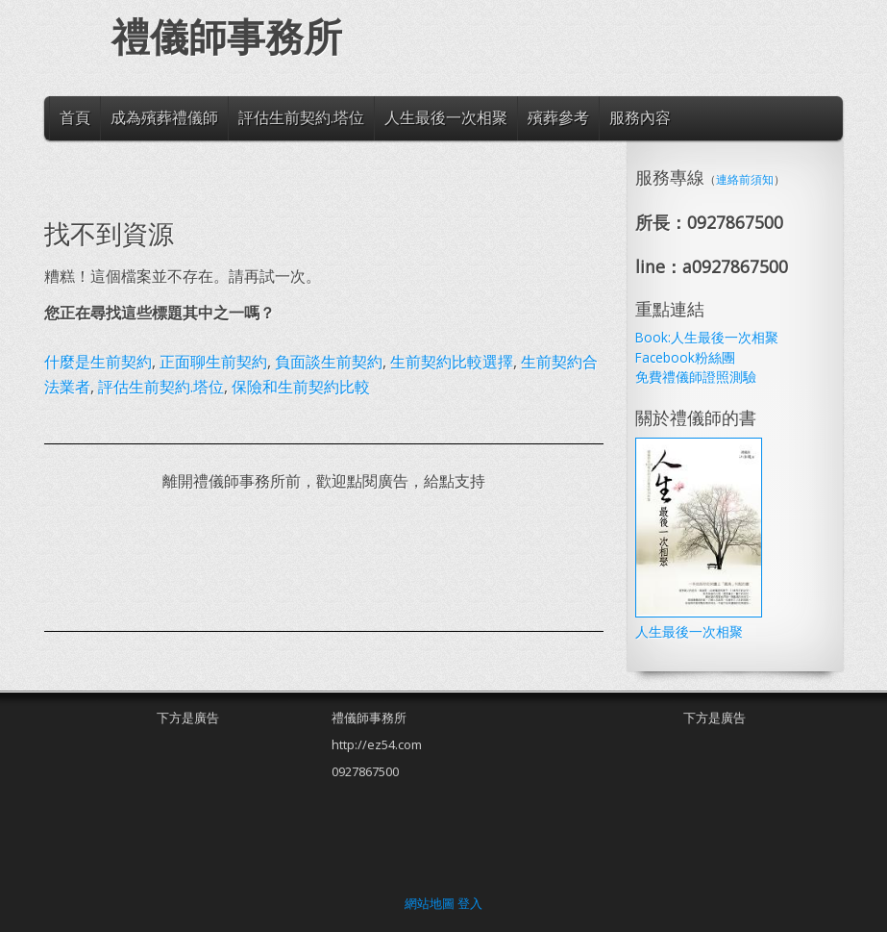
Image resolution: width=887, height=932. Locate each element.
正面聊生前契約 (213, 361)
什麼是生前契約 (98, 361)
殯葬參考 (558, 117)
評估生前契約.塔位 (301, 117)
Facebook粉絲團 (685, 357)
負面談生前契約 (328, 361)
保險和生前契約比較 (301, 386)
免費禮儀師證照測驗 (695, 376)
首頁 (75, 117)
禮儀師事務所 (226, 38)
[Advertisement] (394, 561)
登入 (469, 903)
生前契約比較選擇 (451, 361)
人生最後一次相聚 (445, 117)
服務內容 (640, 117)
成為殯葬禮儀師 (164, 117)
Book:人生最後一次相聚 (706, 337)
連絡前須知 (745, 179)
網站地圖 (430, 903)
